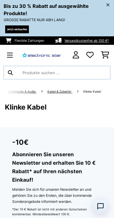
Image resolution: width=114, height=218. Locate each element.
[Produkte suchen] (57, 72)
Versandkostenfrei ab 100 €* (86, 40)
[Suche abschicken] (10, 72)
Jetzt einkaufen (17, 29)
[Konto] (76, 55)
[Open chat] (100, 206)
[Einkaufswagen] (105, 55)
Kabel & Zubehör (59, 92)
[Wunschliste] (90, 55)
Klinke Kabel (92, 92)
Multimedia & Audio (22, 92)
